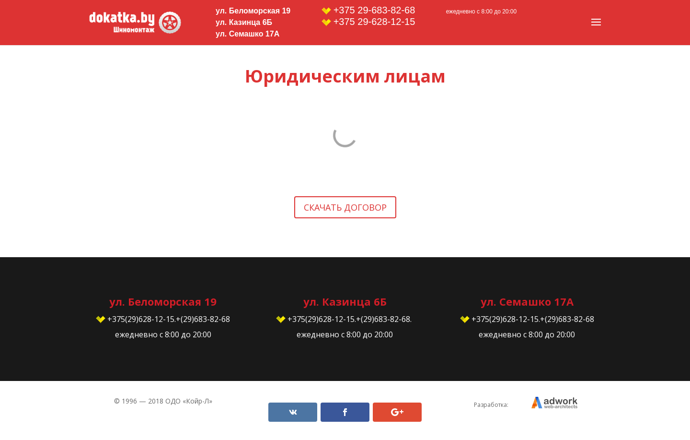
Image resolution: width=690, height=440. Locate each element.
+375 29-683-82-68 (368, 10)
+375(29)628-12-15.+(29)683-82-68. (345, 319)
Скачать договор (345, 207)
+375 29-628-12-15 (368, 21)
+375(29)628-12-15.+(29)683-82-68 (163, 319)
